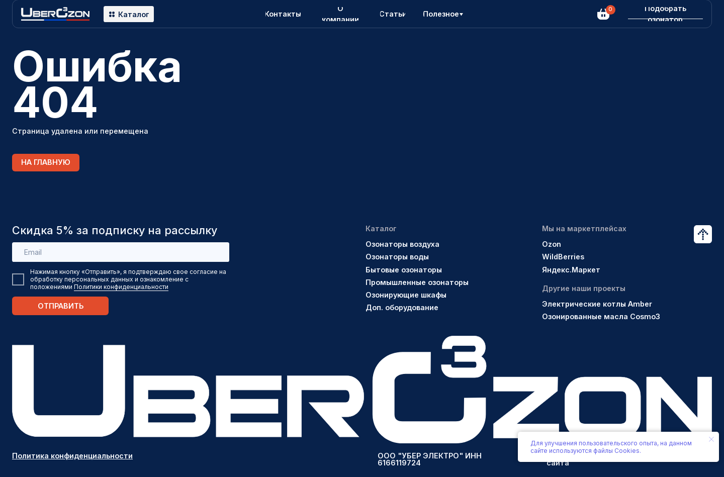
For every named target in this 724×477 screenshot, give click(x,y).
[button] (665, 14)
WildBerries (563, 256)
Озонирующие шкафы (406, 295)
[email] (120, 252)
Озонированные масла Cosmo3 (601, 316)
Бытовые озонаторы (404, 269)
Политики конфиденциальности (121, 287)
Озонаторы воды (397, 256)
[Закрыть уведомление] (711, 439)
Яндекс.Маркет (571, 269)
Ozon (551, 244)
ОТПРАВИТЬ (60, 306)
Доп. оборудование (402, 307)
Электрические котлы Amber (597, 304)
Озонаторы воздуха (402, 244)
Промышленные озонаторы (417, 282)
